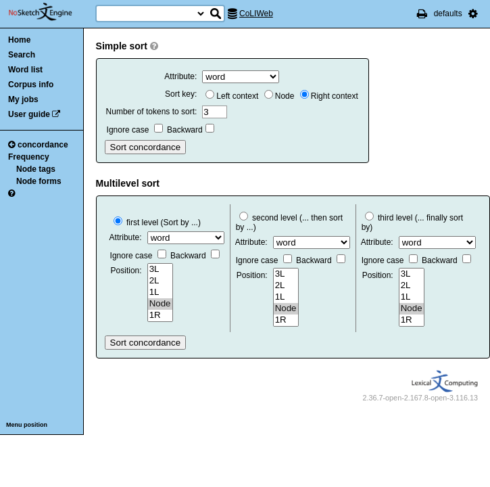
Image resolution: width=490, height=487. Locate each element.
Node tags (35, 169)
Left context (231, 96)
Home (19, 40)
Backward (190, 130)
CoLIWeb (256, 13)
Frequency (28, 157)
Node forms (39, 181)
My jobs (23, 99)
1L (160, 292)
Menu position (26, 424)
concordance (38, 144)
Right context (329, 96)
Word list (25, 69)
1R (160, 315)
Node (279, 96)
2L (160, 281)
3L (160, 269)
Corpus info (30, 84)
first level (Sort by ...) (157, 222)
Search (21, 55)
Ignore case (135, 130)
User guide (29, 114)
